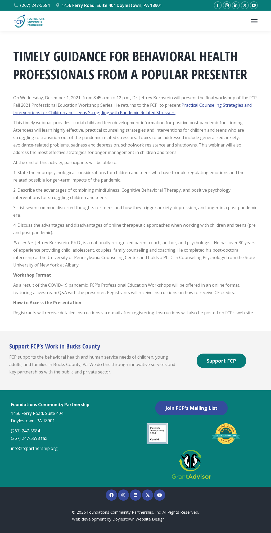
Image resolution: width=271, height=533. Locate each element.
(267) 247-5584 (31, 5)
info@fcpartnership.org (34, 448)
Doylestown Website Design (138, 519)
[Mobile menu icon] (254, 21)
